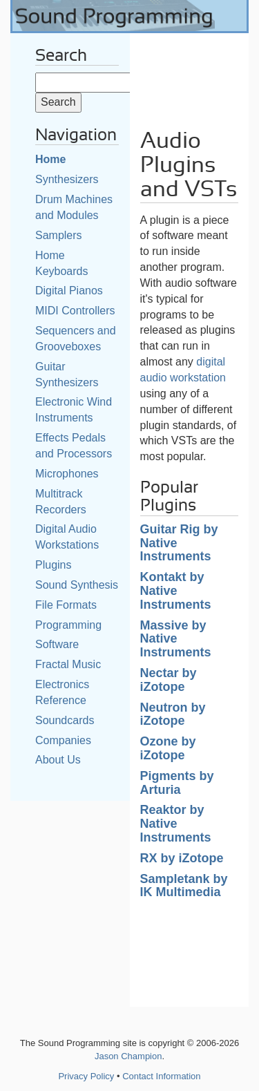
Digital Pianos (69, 290)
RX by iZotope (182, 858)
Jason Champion (128, 1056)
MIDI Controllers (75, 310)
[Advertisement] (189, 76)
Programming (68, 625)
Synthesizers (67, 179)
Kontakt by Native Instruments (175, 590)
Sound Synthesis (76, 585)
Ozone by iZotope (168, 748)
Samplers (58, 235)
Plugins (53, 565)
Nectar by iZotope (168, 680)
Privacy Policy (86, 1076)
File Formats (66, 605)
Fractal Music (68, 664)
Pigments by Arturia (177, 783)
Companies (63, 740)
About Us (58, 760)
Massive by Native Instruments (175, 639)
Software (57, 644)
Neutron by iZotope (173, 714)
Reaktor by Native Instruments (175, 823)
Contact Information (161, 1076)
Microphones (67, 474)
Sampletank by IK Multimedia (184, 886)
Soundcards (64, 720)
